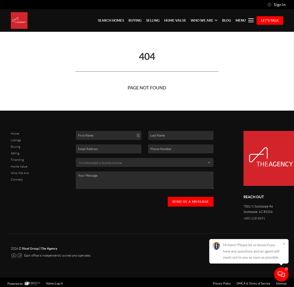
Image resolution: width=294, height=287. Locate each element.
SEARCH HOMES (111, 20)
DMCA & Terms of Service (253, 283)
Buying (15, 146)
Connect (17, 179)
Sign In (276, 4)
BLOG (226, 20)
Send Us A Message (190, 201)
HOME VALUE (175, 20)
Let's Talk (270, 20)
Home (15, 133)
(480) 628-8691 (254, 218)
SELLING (153, 20)
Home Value (19, 166)
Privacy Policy (222, 283)
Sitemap (281, 283)
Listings (16, 140)
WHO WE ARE (204, 20)
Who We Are (20, 173)
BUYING (135, 20)
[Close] (284, 244)
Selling (15, 153)
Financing (17, 160)
